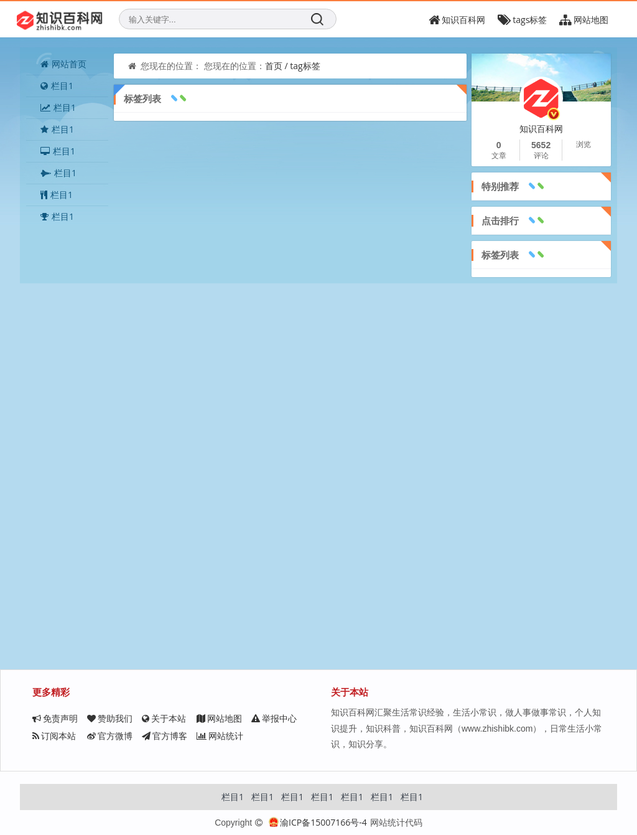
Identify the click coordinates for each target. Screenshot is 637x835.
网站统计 (220, 736)
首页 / (277, 66)
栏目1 (56, 86)
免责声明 (55, 718)
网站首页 (63, 64)
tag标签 (305, 66)
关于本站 (164, 718)
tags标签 (522, 20)
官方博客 (164, 736)
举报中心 (274, 718)
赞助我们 (110, 718)
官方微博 (110, 736)
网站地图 (219, 718)
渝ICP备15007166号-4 (318, 822)
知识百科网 (457, 20)
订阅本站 (54, 736)
